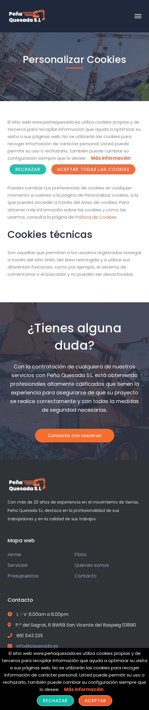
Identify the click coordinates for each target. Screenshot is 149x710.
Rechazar (27, 169)
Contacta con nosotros (74, 436)
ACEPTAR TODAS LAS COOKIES (93, 169)
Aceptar (95, 701)
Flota (80, 554)
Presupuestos (23, 576)
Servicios (18, 565)
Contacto (85, 576)
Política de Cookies (96, 217)
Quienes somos (91, 565)
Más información (110, 158)
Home (14, 554)
